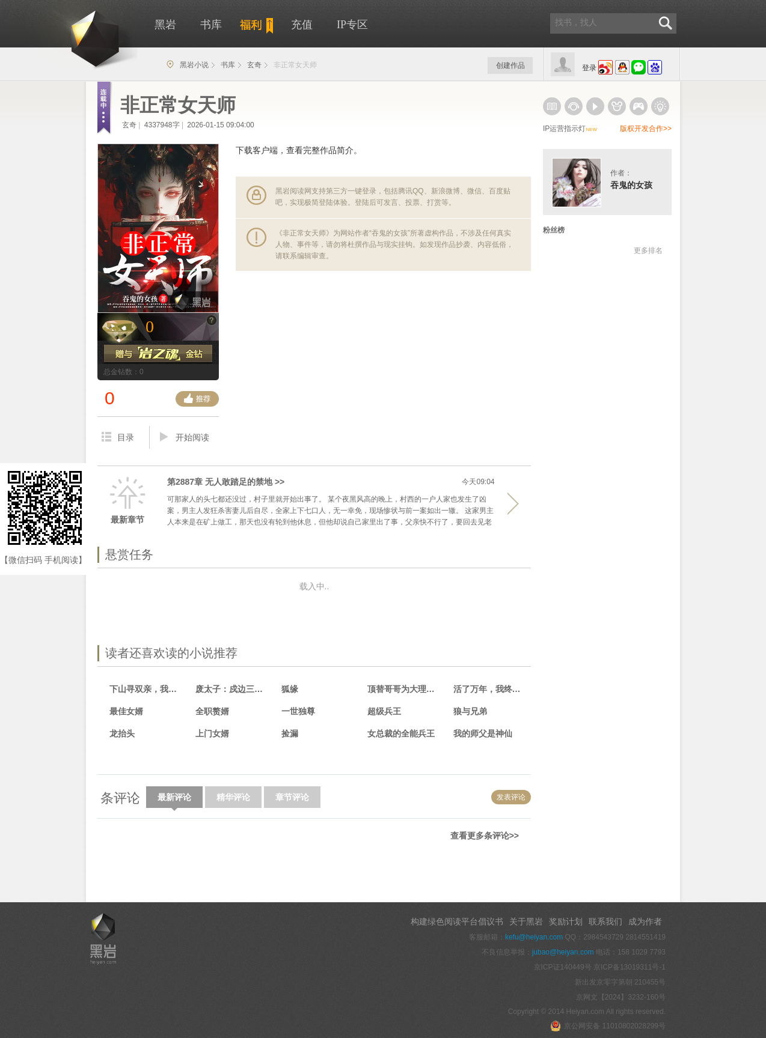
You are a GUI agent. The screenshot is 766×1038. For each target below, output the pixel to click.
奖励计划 (566, 921)
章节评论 (292, 797)
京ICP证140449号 (563, 967)
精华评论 (233, 797)
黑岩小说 (194, 65)
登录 (589, 68)
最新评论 (174, 800)
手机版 (110, 866)
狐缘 (289, 689)
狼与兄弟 (470, 711)
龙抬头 (122, 733)
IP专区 (352, 25)
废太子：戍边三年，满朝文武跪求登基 (233, 689)
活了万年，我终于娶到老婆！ (491, 689)
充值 (302, 25)
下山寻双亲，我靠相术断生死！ (147, 689)
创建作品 (510, 65)
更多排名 (648, 250)
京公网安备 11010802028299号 (608, 1026)
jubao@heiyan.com (563, 952)
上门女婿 (212, 733)
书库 (211, 25)
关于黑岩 (526, 921)
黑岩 (73, 36)
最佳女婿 (126, 711)
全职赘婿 (212, 711)
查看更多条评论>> (484, 835)
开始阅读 (184, 437)
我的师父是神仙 (482, 733)
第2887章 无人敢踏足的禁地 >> (225, 482)
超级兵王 (384, 711)
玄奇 (254, 65)
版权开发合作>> (646, 128)
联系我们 (605, 921)
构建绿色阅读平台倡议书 (457, 921)
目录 (118, 437)
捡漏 (289, 733)
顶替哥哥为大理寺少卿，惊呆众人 (405, 689)
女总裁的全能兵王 (401, 733)
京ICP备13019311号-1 (629, 967)
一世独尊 (298, 711)
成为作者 (645, 921)
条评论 (120, 798)
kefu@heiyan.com (534, 937)
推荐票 (197, 399)
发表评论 (511, 797)
